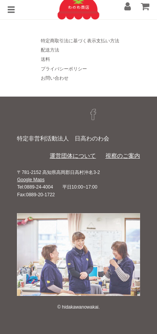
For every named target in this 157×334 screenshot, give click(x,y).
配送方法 (50, 50)
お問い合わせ (54, 78)
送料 (45, 59)
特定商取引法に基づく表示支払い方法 (80, 40)
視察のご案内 (122, 155)
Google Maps (30, 179)
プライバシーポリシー (64, 69)
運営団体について (73, 155)
